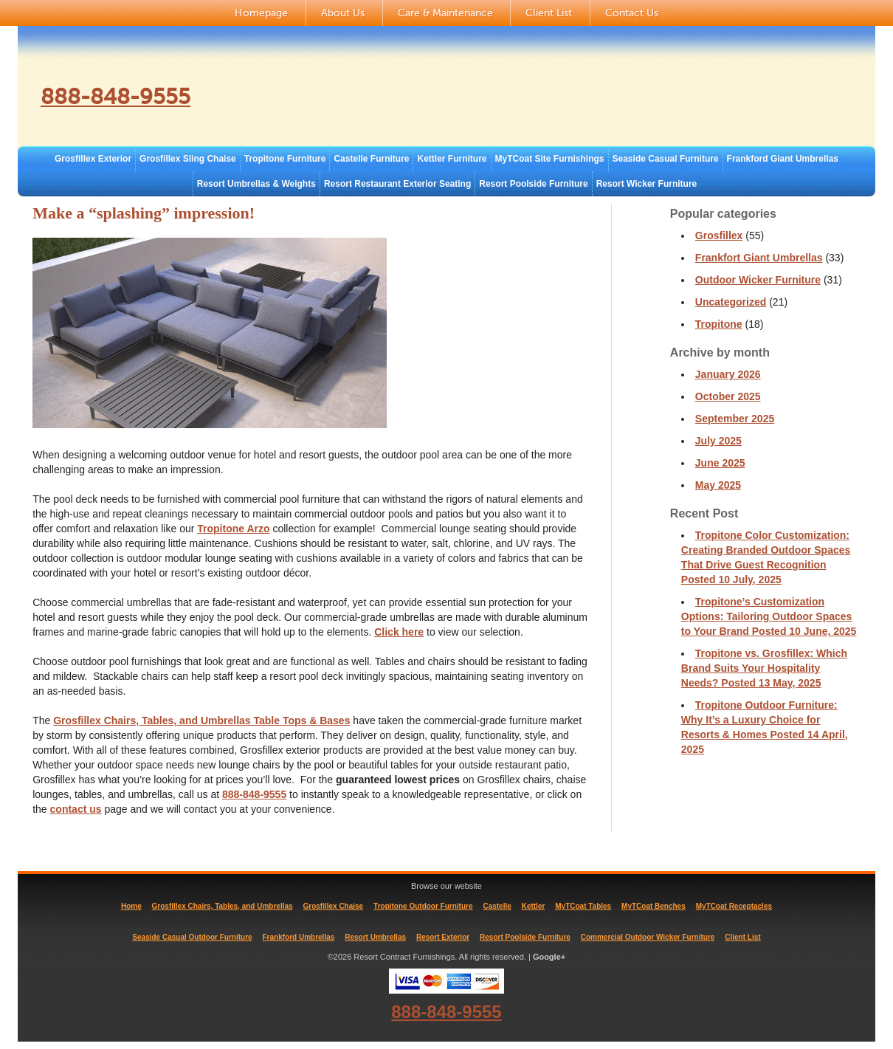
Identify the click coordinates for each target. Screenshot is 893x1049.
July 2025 (718, 441)
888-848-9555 (131, 95)
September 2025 (734, 418)
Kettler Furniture (451, 159)
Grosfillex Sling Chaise (187, 159)
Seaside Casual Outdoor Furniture (192, 937)
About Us (343, 12)
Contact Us (631, 12)
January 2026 (728, 374)
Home (131, 906)
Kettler (533, 906)
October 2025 (728, 396)
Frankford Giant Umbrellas (782, 159)
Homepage (261, 12)
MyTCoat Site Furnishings (549, 159)
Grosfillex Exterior (93, 159)
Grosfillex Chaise (333, 906)
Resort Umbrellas (375, 937)
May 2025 (718, 485)
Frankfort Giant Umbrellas (759, 258)
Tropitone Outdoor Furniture (422, 906)
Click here (399, 632)
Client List (548, 12)
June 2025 (720, 463)
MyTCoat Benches (653, 906)
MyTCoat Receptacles (734, 906)
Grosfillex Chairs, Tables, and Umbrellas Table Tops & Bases (201, 720)
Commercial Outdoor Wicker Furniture (648, 937)
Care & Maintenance (445, 12)
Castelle (497, 906)
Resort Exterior (442, 937)
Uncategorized (730, 302)
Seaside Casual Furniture (666, 159)
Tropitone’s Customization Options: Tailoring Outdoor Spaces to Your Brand (769, 616)
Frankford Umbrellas (299, 937)
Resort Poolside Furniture (533, 184)
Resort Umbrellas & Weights (256, 184)
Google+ (549, 956)
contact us (76, 809)
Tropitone (718, 324)
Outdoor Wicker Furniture (758, 280)
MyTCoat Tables (583, 906)
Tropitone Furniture (285, 159)
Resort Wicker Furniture (646, 184)
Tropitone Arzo (233, 528)
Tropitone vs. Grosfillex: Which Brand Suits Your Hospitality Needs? (764, 668)
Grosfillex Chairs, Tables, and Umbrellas (222, 906)
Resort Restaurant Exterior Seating (397, 184)
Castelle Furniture (371, 159)
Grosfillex (719, 235)
